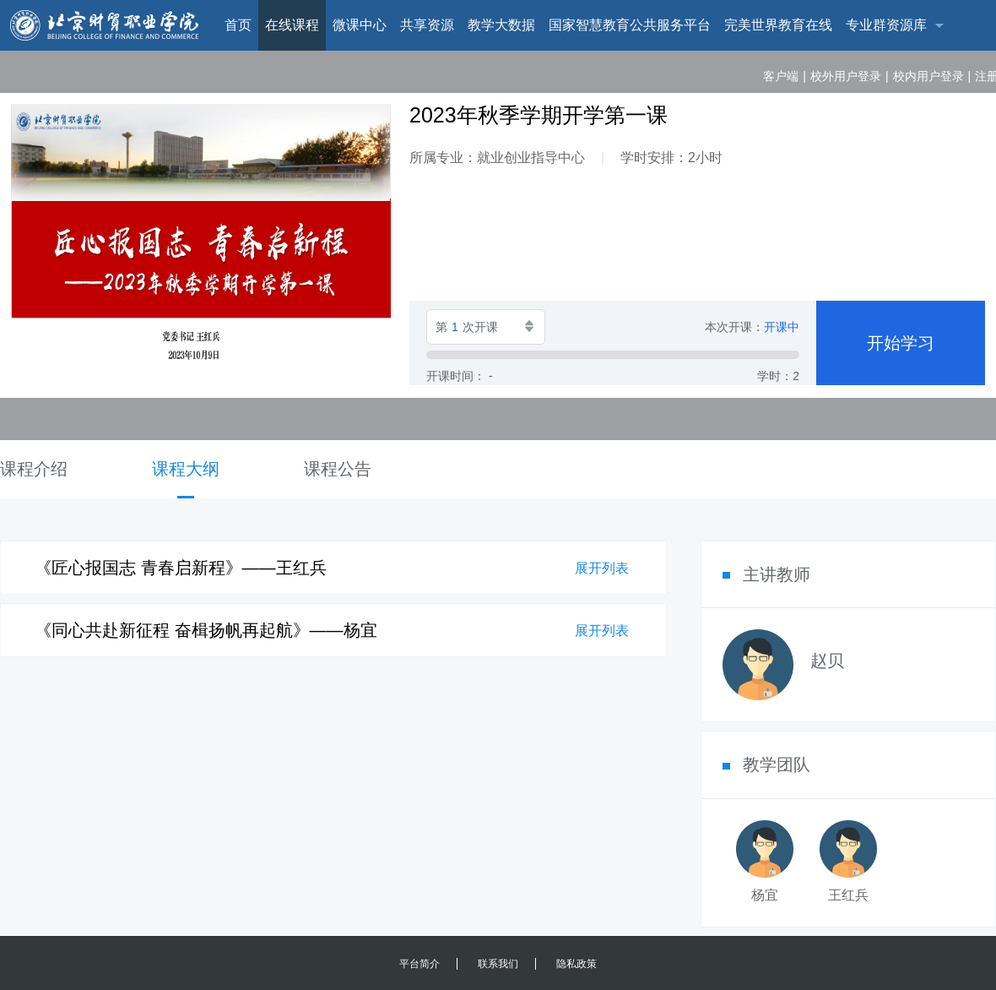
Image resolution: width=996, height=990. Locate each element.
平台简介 (419, 964)
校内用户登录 (928, 76)
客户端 (780, 76)
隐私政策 (576, 964)
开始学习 (900, 343)
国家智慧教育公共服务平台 (630, 25)
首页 (238, 25)
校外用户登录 (845, 76)
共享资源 (427, 25)
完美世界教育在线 (778, 25)
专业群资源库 (886, 25)
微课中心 (360, 25)
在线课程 (292, 25)
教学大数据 (501, 25)
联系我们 (498, 964)
